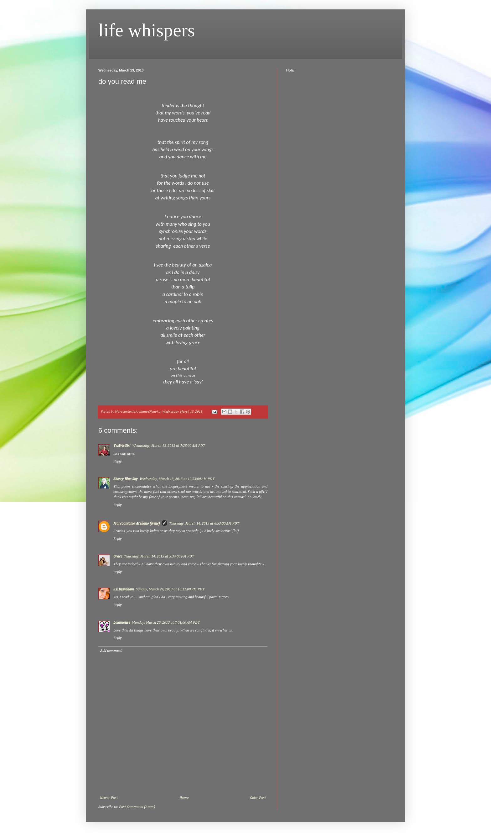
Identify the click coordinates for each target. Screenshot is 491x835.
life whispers (146, 30)
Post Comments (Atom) (137, 807)
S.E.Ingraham (123, 589)
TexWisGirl (121, 446)
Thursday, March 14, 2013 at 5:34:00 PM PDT (159, 556)
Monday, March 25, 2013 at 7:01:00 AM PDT (166, 623)
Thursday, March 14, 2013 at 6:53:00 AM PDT (204, 524)
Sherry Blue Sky (125, 479)
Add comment (110, 651)
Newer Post (109, 798)
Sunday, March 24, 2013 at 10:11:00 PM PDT (170, 589)
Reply (117, 461)
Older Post (258, 798)
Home (184, 798)
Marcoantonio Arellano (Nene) (136, 524)
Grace (117, 556)
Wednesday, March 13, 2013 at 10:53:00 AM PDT (177, 479)
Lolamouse (121, 623)
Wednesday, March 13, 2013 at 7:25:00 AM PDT (168, 446)
